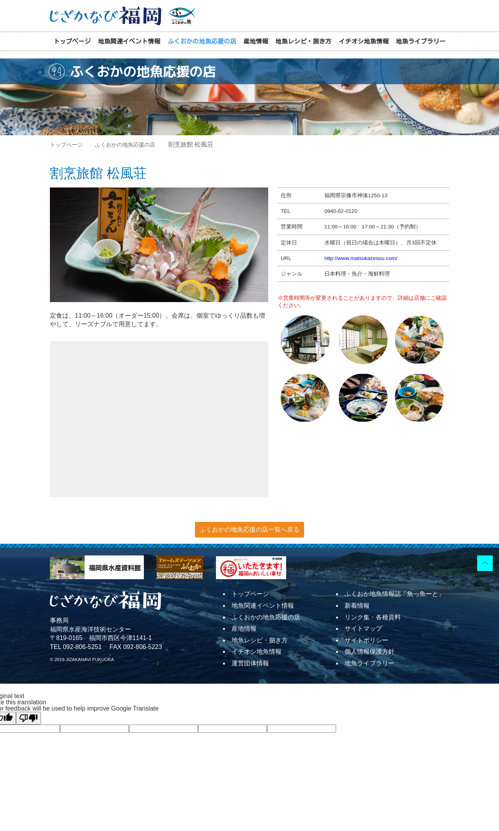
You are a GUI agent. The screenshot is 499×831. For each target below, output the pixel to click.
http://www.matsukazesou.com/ (360, 258)
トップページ (72, 41)
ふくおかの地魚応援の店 (202, 41)
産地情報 (255, 41)
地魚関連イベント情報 (129, 41)
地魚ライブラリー (421, 41)
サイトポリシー (366, 640)
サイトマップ (363, 628)
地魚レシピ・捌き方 (303, 41)
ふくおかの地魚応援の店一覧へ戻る (249, 529)
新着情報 (357, 605)
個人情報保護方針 (370, 651)
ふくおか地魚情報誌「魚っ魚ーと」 (394, 594)
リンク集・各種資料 (373, 617)
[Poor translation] (28, 718)
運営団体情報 (250, 663)
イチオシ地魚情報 (364, 41)
